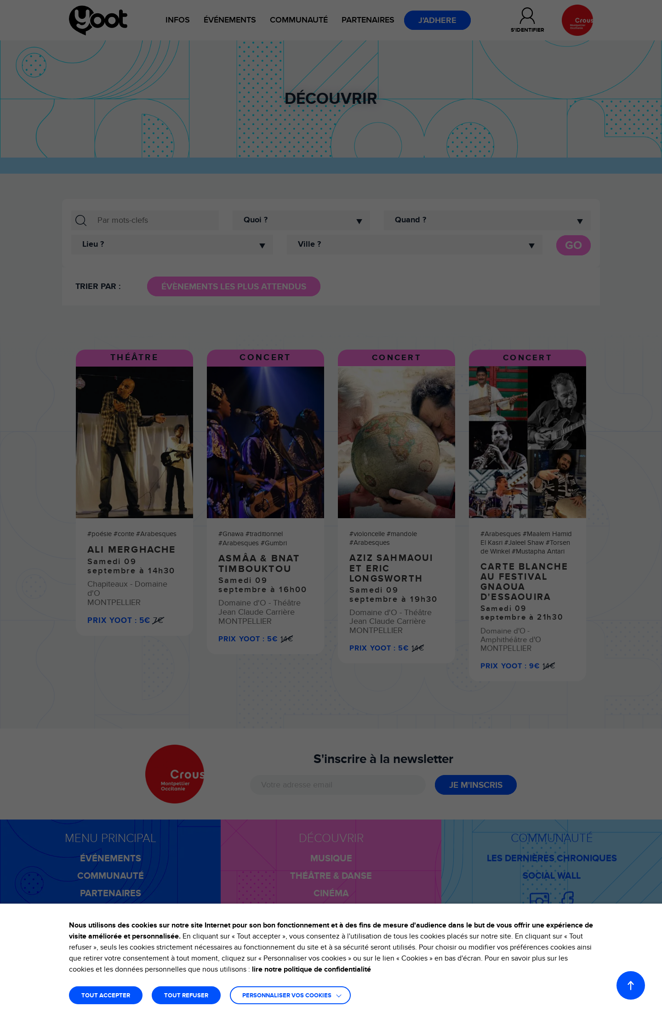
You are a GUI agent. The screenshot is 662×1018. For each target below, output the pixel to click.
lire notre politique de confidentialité (311, 969)
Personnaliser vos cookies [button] (286, 996)
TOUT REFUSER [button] (186, 996)
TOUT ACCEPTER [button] (105, 996)
